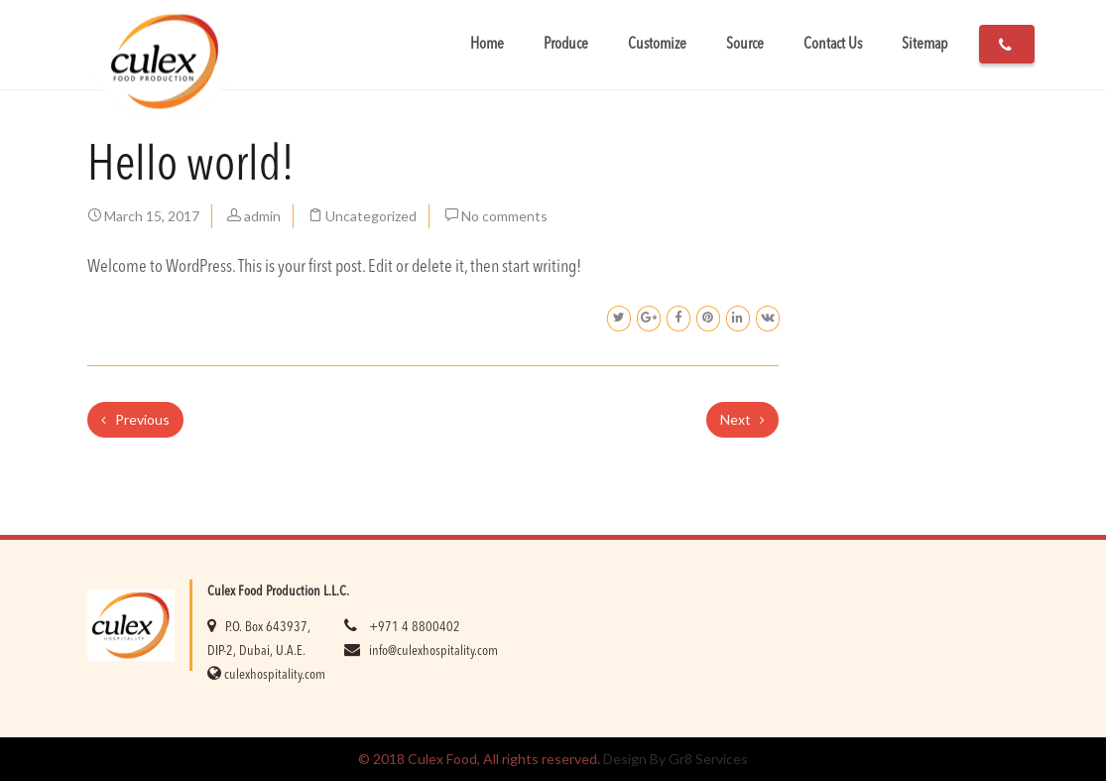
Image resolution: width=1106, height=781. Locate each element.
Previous (135, 419)
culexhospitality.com (274, 675)
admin (262, 215)
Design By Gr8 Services (675, 758)
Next (742, 419)
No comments (504, 215)
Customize (657, 45)
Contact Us (832, 45)
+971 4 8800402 (414, 627)
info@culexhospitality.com (433, 651)
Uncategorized (371, 215)
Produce (566, 45)
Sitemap (924, 45)
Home (487, 45)
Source (745, 45)
